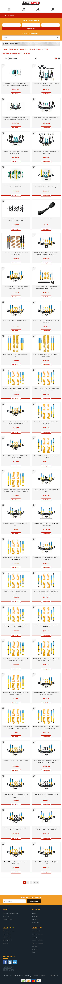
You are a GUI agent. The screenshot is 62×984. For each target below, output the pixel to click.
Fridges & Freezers (37, 934)
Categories (9, 16)
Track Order (6, 916)
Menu (9, 10)
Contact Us (35, 922)
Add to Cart (46, 229)
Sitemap (5, 943)
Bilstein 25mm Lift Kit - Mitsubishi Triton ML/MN (15, 320)
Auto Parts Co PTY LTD (22, 975)
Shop (23, 10)
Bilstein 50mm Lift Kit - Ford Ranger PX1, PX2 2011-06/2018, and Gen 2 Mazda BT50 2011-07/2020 (16, 796)
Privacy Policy (7, 934)
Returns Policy (7, 937)
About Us (35, 916)
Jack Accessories (37, 940)
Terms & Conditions (8, 931)
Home (34, 913)
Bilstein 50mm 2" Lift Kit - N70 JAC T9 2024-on (15, 760)
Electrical (35, 949)
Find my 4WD (31, 29)
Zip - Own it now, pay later (11, 913)
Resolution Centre (8, 919)
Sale (33, 952)
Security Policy (7, 940)
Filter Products (11, 44)
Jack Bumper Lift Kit (46, 219)
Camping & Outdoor (38, 943)
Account (38, 10)
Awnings (34, 937)
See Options (15, 93)
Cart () (53, 10)
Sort (6, 58)
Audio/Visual (36, 931)
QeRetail (31, 977)
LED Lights (35, 946)
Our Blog (35, 919)
